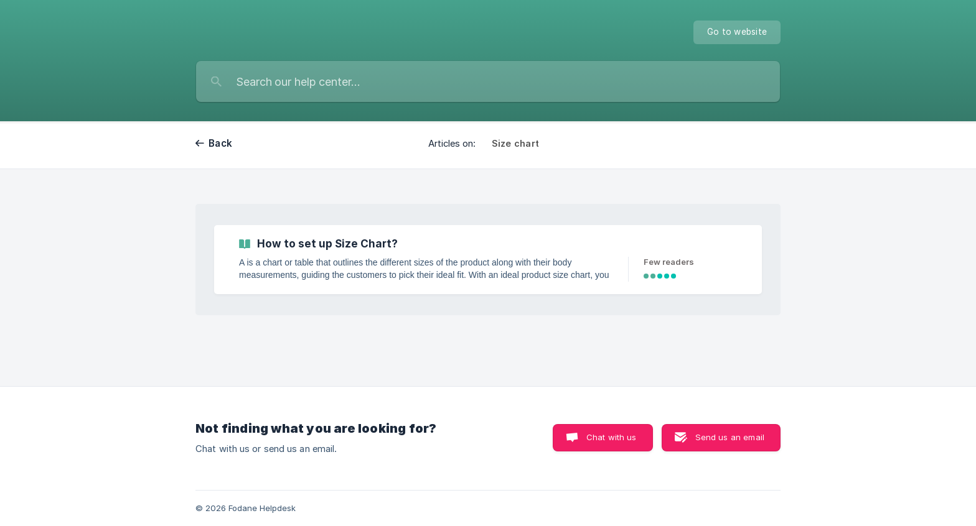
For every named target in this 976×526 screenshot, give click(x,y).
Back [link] (220, 143)
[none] (737, 32)
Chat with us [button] (611, 437)
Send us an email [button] (729, 437)
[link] (488, 259)
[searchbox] (488, 81)
